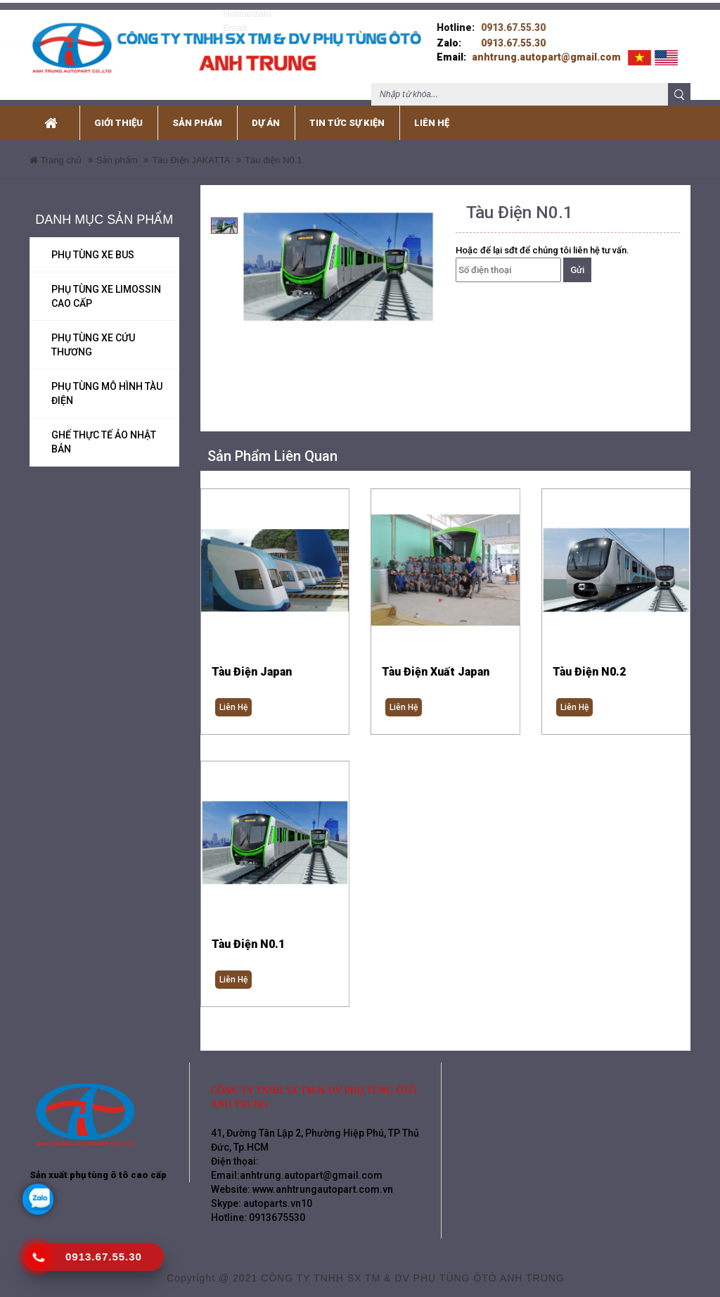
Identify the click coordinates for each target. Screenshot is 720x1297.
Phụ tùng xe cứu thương (93, 335)
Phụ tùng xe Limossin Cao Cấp (106, 286)
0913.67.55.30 (513, 17)
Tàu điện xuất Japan (435, 662)
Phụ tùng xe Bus (92, 245)
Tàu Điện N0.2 (589, 662)
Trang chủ (56, 150)
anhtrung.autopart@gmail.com (546, 47)
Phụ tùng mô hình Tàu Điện (106, 383)
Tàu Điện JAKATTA (191, 150)
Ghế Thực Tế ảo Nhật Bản (103, 432)
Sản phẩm (117, 150)
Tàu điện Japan (252, 662)
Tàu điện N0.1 (248, 937)
